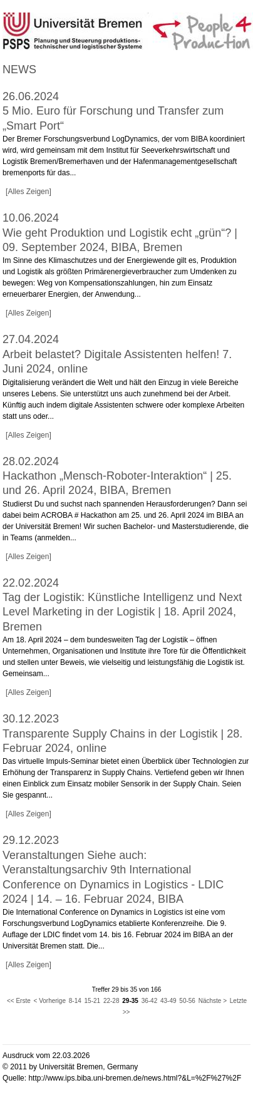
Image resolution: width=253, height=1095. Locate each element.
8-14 (75, 1000)
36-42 (150, 1000)
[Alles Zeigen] (28, 191)
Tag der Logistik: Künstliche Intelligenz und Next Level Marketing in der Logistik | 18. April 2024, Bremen (122, 612)
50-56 (187, 1000)
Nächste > (213, 1000)
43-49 (168, 1000)
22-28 (111, 1000)
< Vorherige (50, 1000)
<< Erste (19, 1000)
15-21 (93, 1000)
